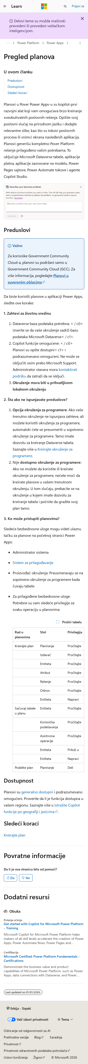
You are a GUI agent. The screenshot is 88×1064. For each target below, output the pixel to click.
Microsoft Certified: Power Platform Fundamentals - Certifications (42, 958)
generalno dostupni (37, 791)
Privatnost (11, 1044)
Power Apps (55, 43)
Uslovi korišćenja (16, 1057)
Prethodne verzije (16, 1037)
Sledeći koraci (17, 92)
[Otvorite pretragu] (65, 6)
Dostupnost (16, 86)
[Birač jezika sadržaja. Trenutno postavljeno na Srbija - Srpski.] (19, 1008)
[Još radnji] (80, 43)
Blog (37, 1037)
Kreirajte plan (14, 835)
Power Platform (28, 43)
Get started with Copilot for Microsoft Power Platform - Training (43, 926)
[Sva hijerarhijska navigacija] (8, 43)
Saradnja (56, 1037)
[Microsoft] (44, 6)
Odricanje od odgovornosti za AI (27, 1030)
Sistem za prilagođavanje (33, 562)
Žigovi (37, 1057)
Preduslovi (15, 80)
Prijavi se (78, 6)
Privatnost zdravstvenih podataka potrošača (35, 1050)
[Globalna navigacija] (4, 6)
